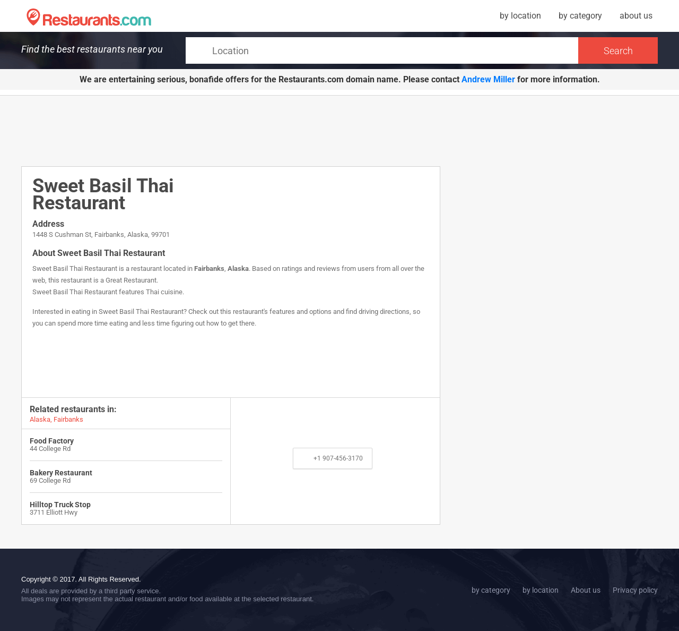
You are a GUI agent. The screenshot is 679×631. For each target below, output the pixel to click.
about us (636, 16)
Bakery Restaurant (61, 472)
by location (520, 16)
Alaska (238, 268)
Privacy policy (635, 590)
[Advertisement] (231, 130)
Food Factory (52, 441)
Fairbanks (209, 268)
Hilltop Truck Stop (60, 504)
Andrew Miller (488, 79)
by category (580, 16)
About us (585, 590)
